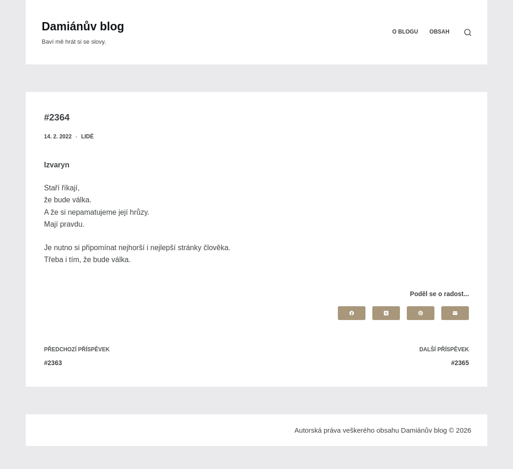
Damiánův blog (83, 26)
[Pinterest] (420, 313)
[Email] (455, 313)
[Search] (467, 32)
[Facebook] (351, 313)
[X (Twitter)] (386, 313)
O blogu (405, 32)
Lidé (87, 136)
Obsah (439, 32)
